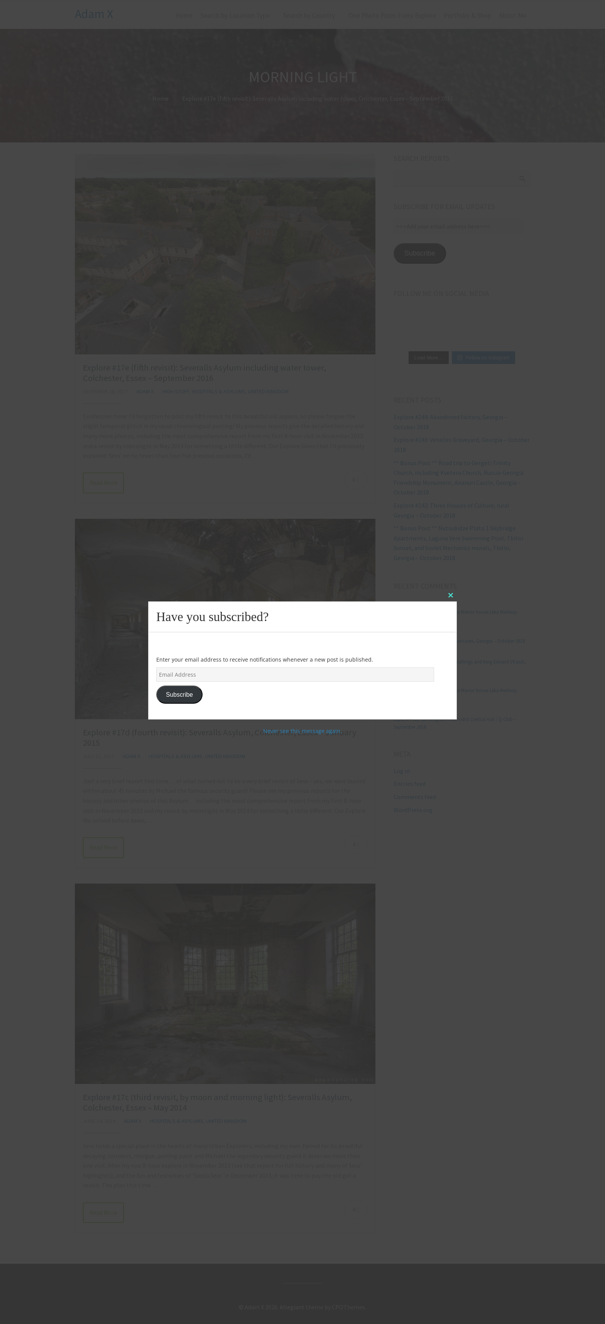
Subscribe (179, 694)
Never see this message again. (302, 731)
